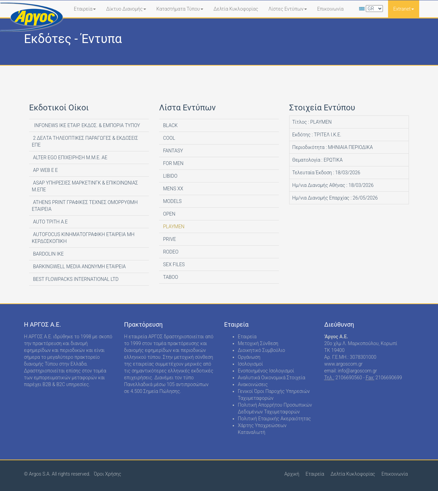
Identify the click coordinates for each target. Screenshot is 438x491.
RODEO (170, 252)
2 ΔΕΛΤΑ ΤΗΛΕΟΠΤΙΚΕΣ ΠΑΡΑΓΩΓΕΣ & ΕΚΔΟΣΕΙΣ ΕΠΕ (85, 141)
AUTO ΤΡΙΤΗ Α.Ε (50, 221)
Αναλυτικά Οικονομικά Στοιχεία (271, 377)
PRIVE (169, 239)
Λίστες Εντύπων (287, 9)
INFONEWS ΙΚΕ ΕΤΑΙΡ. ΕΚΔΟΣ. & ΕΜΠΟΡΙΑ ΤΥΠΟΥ (86, 125)
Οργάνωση (249, 357)
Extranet (403, 9)
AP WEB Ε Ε (45, 170)
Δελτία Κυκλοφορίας (236, 9)
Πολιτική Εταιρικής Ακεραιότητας (274, 418)
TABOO (170, 277)
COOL (168, 138)
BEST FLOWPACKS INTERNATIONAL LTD (75, 279)
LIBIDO (169, 176)
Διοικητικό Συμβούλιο (261, 350)
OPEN (168, 214)
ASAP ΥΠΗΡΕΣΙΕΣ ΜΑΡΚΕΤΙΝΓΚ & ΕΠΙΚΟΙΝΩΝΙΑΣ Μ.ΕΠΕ (85, 186)
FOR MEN (172, 163)
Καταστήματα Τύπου (179, 9)
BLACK (170, 125)
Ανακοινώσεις (253, 384)
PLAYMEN (173, 226)
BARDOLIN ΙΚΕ (48, 254)
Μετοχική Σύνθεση (258, 343)
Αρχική (291, 474)
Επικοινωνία (330, 9)
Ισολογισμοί (250, 364)
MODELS (172, 201)
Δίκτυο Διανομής (126, 9)
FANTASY (172, 150)
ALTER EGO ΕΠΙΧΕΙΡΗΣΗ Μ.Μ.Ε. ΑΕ (69, 157)
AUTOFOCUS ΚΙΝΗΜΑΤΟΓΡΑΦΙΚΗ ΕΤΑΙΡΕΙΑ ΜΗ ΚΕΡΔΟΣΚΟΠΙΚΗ (83, 238)
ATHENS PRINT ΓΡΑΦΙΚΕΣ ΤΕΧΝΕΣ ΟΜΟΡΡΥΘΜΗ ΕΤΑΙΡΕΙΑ (85, 206)
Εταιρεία (85, 9)
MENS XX (172, 188)
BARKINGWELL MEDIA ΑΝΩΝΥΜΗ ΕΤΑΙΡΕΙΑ (79, 266)
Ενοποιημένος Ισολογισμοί (266, 370)
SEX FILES (173, 264)
